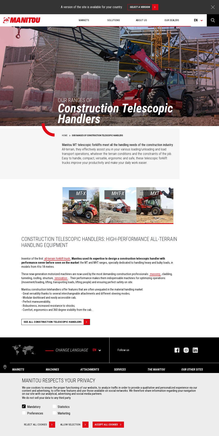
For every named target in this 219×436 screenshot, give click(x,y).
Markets (18, 369)
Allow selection (74, 425)
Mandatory (34, 407)
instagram (184, 350)
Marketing (64, 413)
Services (120, 369)
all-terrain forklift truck (57, 258)
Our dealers (171, 20)
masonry (155, 274)
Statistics (64, 407)
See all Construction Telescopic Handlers (57, 322)
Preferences (35, 413)
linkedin (193, 350)
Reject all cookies (39, 425)
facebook (175, 350)
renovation (61, 278)
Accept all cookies (109, 425)
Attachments (89, 369)
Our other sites (192, 369)
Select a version (144, 7)
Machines (52, 369)
